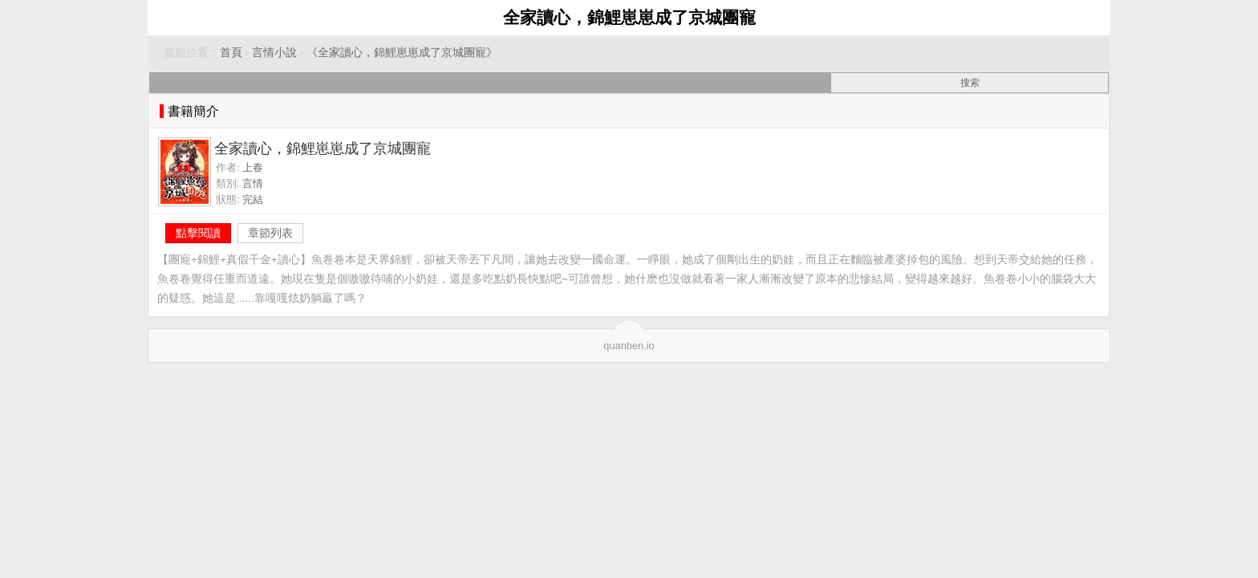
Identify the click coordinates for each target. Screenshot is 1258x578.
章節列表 (270, 232)
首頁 (231, 53)
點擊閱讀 (198, 232)
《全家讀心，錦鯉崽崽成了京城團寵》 (401, 53)
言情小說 (274, 53)
